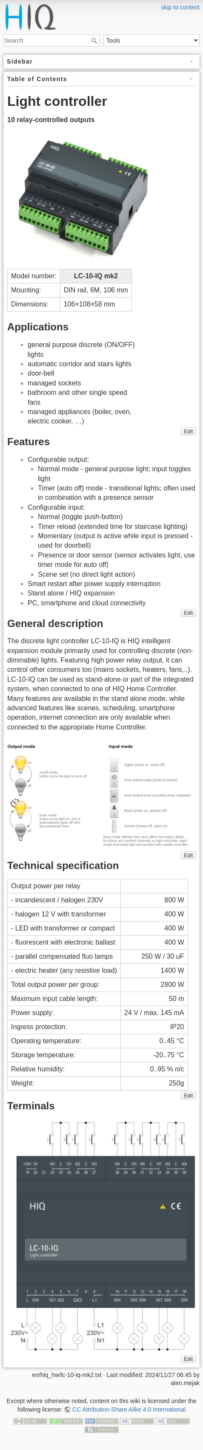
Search (95, 41)
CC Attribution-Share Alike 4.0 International (129, 1409)
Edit (188, 432)
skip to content (180, 7)
